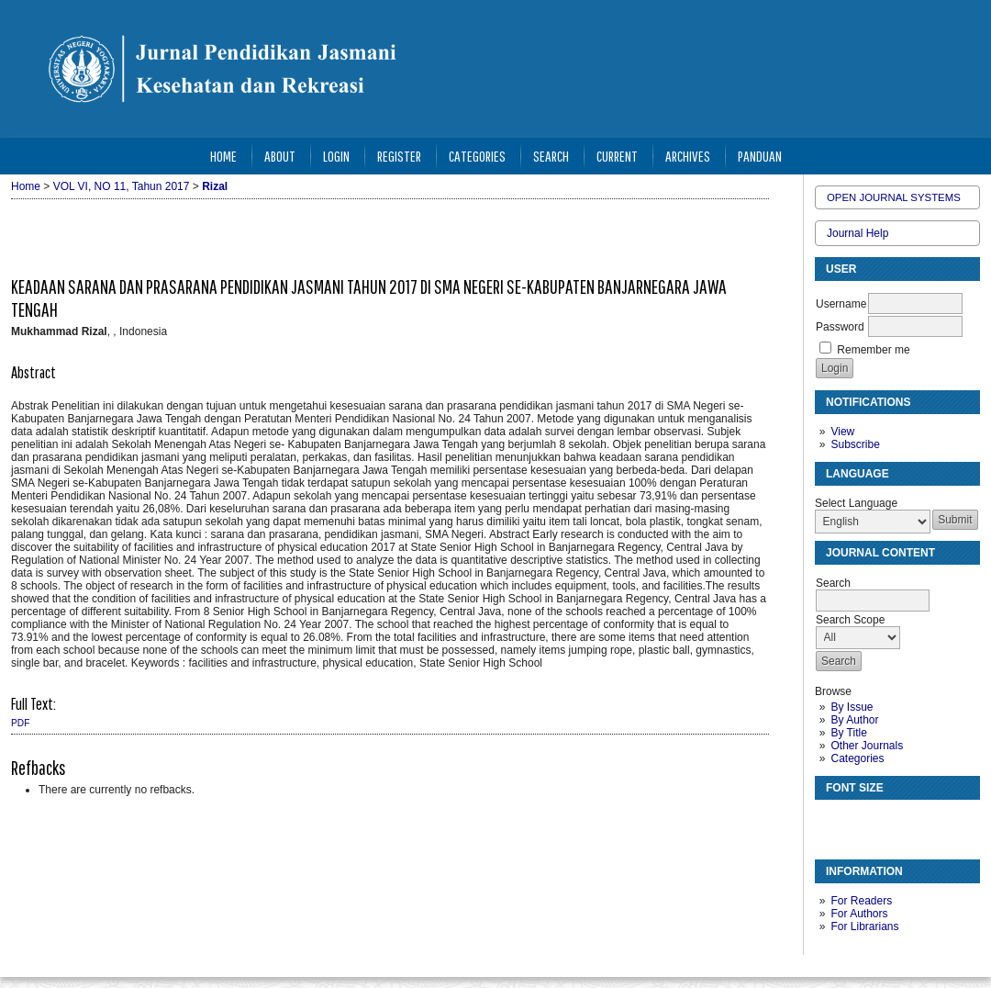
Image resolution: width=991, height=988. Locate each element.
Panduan (760, 155)
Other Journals (866, 745)
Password (840, 326)
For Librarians (864, 926)
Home (223, 155)
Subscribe (854, 444)
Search (551, 155)
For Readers (861, 900)
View (842, 431)
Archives (687, 155)
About (279, 155)
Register (399, 155)
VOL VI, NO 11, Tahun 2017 (121, 186)
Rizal (215, 186)
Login (336, 155)
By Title (848, 732)
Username (841, 304)
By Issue (851, 707)
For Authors (858, 913)
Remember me (873, 349)
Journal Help (857, 233)
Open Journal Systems (894, 197)
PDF (20, 723)
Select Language (856, 503)
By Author (854, 719)
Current (617, 155)
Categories (857, 758)
